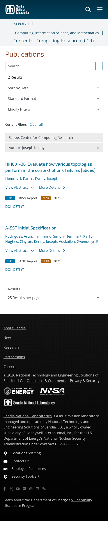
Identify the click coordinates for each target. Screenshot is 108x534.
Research (21, 23)
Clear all (36, 124)
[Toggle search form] (88, 9)
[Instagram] (31, 489)
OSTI (19, 206)
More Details (52, 187)
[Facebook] (4, 489)
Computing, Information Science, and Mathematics (57, 32)
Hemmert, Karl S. (19, 178)
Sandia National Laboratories (28, 416)
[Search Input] (54, 66)
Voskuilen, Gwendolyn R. (79, 241)
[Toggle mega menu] (99, 9)
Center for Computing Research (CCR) (53, 40)
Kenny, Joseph (46, 178)
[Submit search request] (99, 66)
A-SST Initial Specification (31, 227)
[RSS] (44, 489)
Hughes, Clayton (18, 241)
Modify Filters (25, 109)
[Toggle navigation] (8, 32)
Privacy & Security (84, 380)
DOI (8, 206)
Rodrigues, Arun (18, 236)
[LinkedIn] (37, 489)
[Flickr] (24, 489)
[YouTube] (17, 489)
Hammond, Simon (49, 236)
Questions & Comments (46, 380)
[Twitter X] (11, 489)
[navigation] (54, 297)
